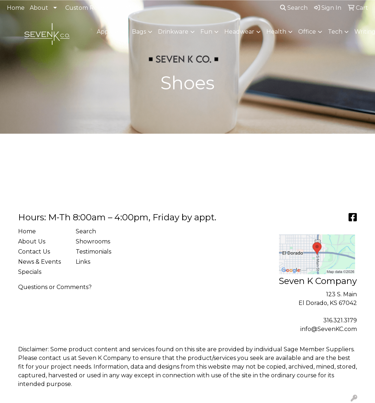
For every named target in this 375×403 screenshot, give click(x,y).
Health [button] (276, 31)
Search (294, 7)
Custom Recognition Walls (103, 7)
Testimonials (93, 251)
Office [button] (307, 31)
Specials (29, 271)
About (39, 7)
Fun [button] (206, 31)
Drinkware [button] (173, 31)
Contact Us (34, 251)
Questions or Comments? (55, 287)
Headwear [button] (239, 31)
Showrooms (93, 241)
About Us (31, 241)
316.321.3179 (340, 320)
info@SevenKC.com (328, 329)
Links (83, 261)
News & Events (39, 261)
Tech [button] (335, 31)
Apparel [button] (108, 31)
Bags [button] (139, 31)
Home (16, 7)
